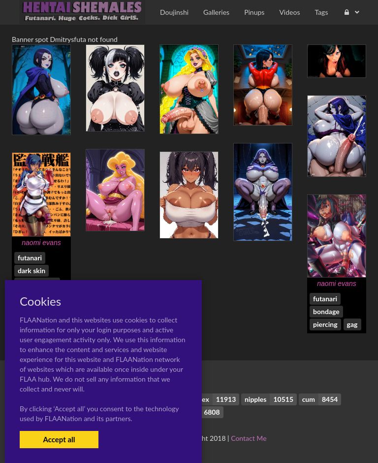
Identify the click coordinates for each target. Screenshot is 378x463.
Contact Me (248, 438)
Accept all (59, 439)
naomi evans (41, 243)
